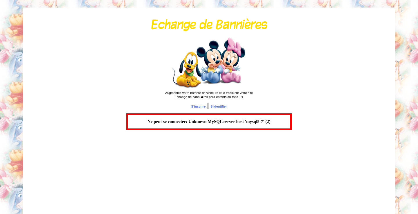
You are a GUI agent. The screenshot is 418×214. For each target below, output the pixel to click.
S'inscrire (198, 106)
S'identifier (218, 106)
